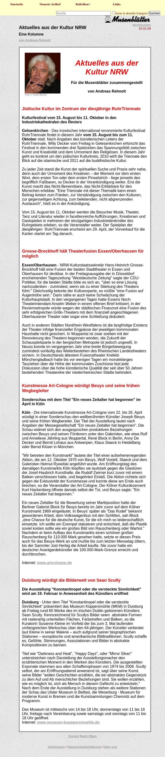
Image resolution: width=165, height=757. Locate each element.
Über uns (110, 747)
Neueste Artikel (50, 4)
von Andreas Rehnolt (35, 40)
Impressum (56, 747)
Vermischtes (141, 25)
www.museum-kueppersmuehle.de (68, 722)
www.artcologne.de (54, 563)
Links (117, 4)
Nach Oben (88, 736)
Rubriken (83, 4)
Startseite (16, 4)
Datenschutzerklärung (84, 747)
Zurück (73, 736)
